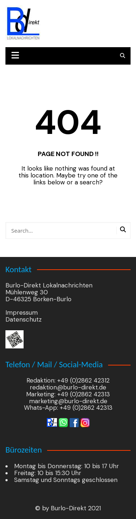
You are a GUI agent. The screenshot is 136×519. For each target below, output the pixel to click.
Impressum (21, 312)
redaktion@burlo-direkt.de (68, 387)
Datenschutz (23, 319)
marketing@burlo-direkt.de (68, 401)
